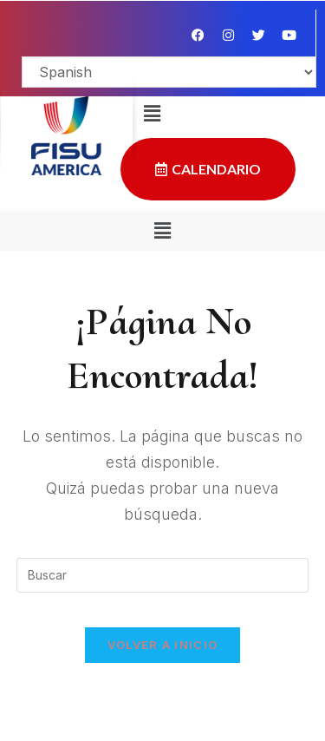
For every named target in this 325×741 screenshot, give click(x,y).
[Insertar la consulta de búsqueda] (162, 575)
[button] (162, 230)
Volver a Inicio (162, 645)
